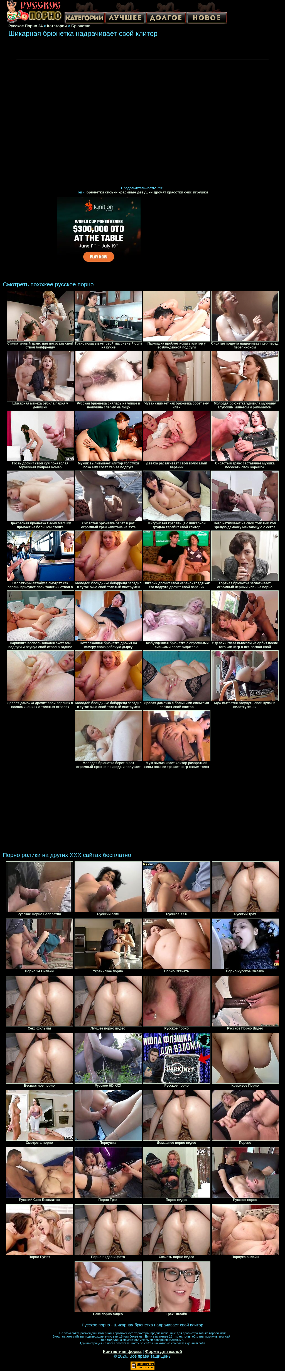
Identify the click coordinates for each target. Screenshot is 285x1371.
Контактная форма (122, 1351)
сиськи (111, 192)
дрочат (160, 192)
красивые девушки (136, 192)
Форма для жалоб (163, 1351)
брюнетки (95, 192)
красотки (175, 192)
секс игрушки (196, 192)
